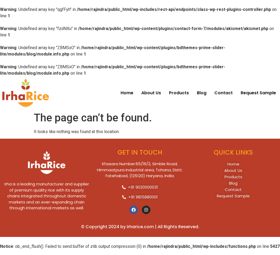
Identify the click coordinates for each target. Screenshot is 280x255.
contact (223, 93)
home (127, 93)
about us (151, 93)
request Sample (258, 93)
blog (201, 93)
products (179, 93)
